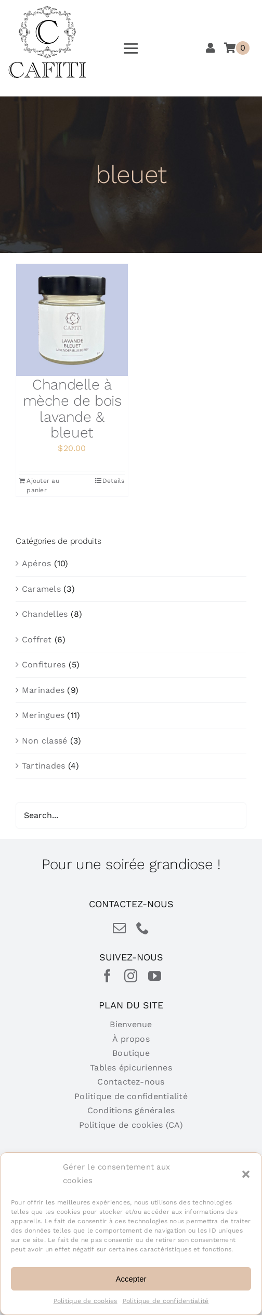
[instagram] (130, 975)
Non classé (44, 741)
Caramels (41, 589)
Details (113, 480)
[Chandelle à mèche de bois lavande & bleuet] (72, 320)
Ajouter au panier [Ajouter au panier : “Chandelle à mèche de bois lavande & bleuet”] (43, 485)
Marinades (43, 690)
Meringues (43, 715)
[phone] (142, 927)
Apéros (36, 563)
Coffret (37, 639)
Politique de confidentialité (166, 1301)
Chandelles (45, 614)
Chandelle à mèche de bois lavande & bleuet (72, 408)
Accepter (130, 1278)
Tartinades (43, 766)
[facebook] (107, 975)
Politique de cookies (85, 1301)
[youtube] (154, 975)
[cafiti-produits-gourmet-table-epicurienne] (47, 9)
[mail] (119, 927)
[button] (246, 1174)
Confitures (44, 664)
